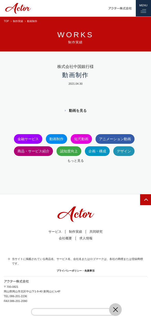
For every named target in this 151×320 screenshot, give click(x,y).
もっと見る (75, 161)
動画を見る (78, 111)
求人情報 (85, 238)
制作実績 (18, 21)
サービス (55, 232)
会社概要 (65, 238)
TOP (6, 21)
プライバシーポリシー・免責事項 (75, 270)
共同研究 (96, 232)
